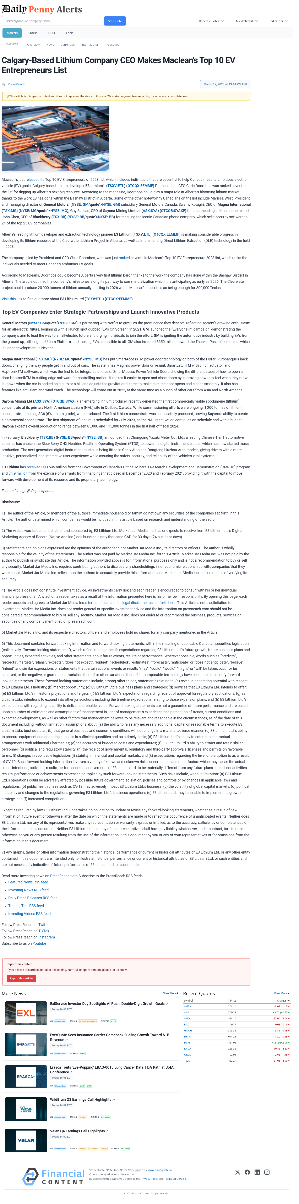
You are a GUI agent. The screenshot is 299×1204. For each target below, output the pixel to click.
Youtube (39, 943)
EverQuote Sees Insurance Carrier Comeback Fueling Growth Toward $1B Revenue (109, 1038)
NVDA (187, 1048)
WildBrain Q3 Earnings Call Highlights (82, 1101)
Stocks (32, 33)
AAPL (187, 1012)
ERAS (89, 1087)
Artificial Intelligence (88, 1021)
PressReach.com (64, 876)
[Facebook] (247, 1179)
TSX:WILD (106, 1119)
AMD (187, 1018)
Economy (94, 1151)
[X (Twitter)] (237, 1179)
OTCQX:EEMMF (140, 186)
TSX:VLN (126, 1151)
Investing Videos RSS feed (29, 914)
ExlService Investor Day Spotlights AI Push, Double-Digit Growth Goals (109, 1004)
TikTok (43, 931)
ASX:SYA (150, 211)
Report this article (21, 978)
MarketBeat (61, 1021)
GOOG (188, 1030)
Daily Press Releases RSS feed (33, 898)
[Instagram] (267, 1179)
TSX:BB (59, 217)
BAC (82, 1087)
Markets (12, 33)
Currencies (68, 45)
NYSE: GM (80, 204)
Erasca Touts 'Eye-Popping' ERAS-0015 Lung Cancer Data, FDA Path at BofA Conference (112, 1071)
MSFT (187, 1042)
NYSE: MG (28, 211)
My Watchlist (244, 21)
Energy (105, 1151)
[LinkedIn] (257, 1179)
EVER (82, 1054)
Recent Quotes (209, 21)
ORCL (187, 1054)
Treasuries (112, 45)
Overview (33, 45)
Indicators (276, 21)
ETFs (51, 33)
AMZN (187, 1006)
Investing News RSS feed (28, 890)
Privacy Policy (149, 1181)
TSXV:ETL (116, 186)
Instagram (46, 937)
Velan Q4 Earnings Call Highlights (79, 1133)
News (50, 45)
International (89, 45)
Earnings (83, 1119)
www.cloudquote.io (160, 1172)
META (187, 1036)
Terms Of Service (175, 1181)
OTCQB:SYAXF (173, 211)
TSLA (187, 1060)
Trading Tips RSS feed (26, 906)
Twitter (44, 925)
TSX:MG (9, 211)
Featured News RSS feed (28, 882)
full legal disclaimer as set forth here (145, 603)
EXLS (114, 1021)
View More (169, 993)
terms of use (98, 603)
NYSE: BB (76, 217)
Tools (69, 33)
